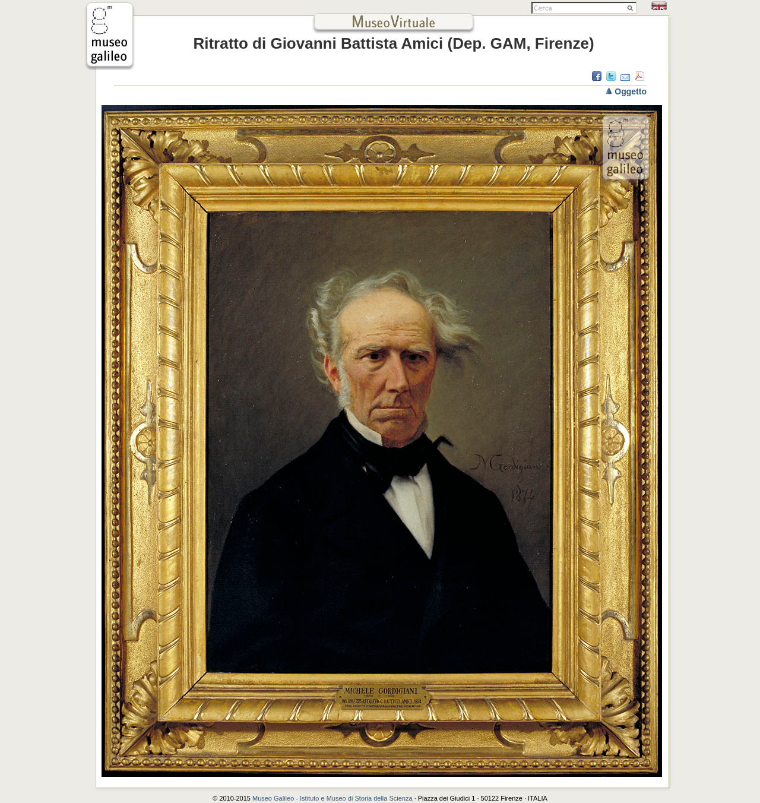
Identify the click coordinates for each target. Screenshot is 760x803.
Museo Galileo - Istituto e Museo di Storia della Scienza (332, 798)
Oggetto (631, 91)
